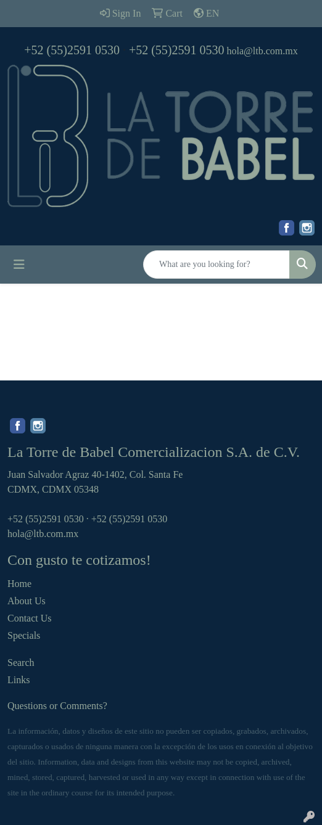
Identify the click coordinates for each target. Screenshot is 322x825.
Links (18, 680)
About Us (26, 601)
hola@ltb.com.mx (262, 51)
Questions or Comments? (57, 705)
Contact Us (29, 618)
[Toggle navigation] (19, 264)
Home (19, 583)
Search (21, 662)
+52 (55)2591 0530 (72, 50)
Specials (23, 635)
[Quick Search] (216, 264)
